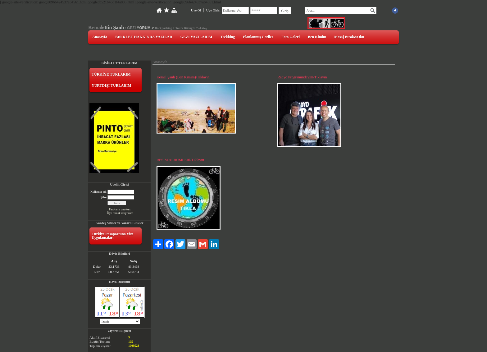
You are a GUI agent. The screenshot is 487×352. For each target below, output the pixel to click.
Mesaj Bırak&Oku (349, 37)
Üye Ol (196, 10)
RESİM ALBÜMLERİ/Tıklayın (180, 160)
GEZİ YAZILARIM (196, 37)
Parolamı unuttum (120, 209)
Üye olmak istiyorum (120, 213)
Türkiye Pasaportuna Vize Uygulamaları (113, 236)
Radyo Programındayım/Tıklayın (302, 77)
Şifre (104, 197)
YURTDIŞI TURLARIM (111, 85)
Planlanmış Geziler (258, 37)
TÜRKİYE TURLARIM (111, 74)
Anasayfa (99, 37)
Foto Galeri (290, 37)
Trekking (227, 37)
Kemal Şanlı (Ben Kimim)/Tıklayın (183, 77)
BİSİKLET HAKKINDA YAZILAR (143, 37)
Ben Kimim (317, 37)
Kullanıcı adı (98, 191)
